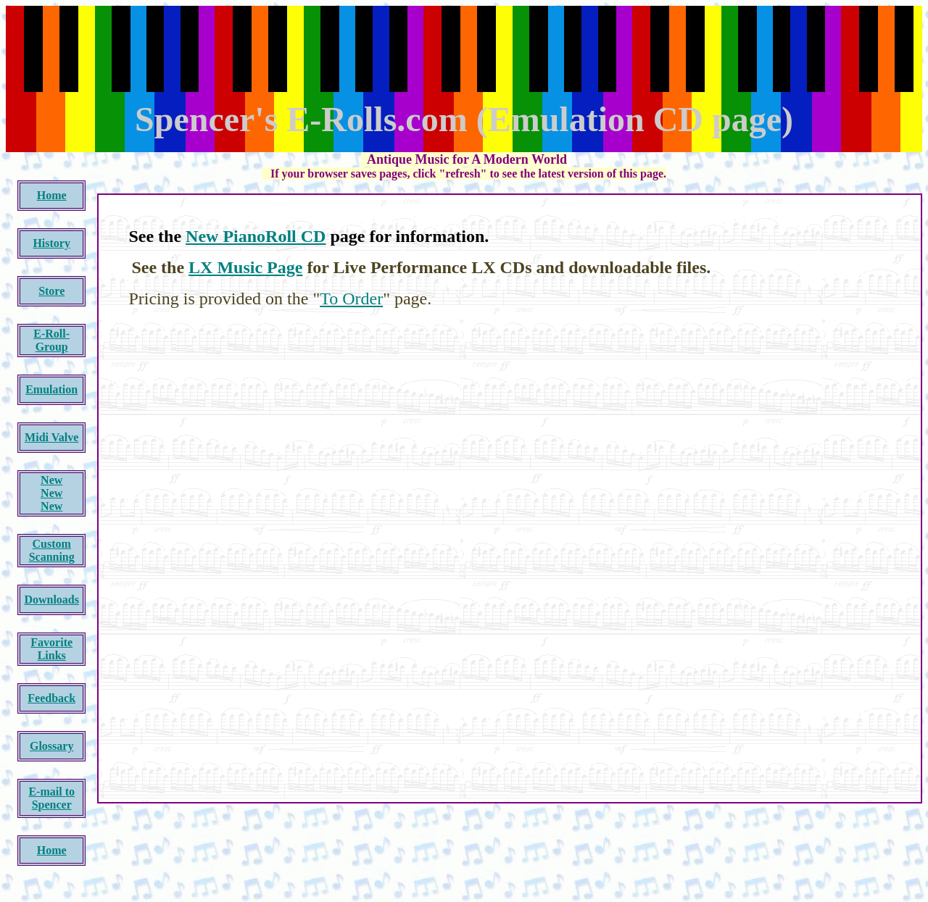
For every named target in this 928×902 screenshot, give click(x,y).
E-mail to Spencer (51, 798)
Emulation (51, 389)
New (51, 480)
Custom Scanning (52, 550)
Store (51, 291)
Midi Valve (51, 437)
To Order (351, 298)
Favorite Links (51, 648)
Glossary (51, 746)
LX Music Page (245, 267)
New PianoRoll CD (256, 236)
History (51, 243)
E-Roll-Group (51, 340)
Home (52, 195)
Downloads (51, 599)
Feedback (51, 698)
